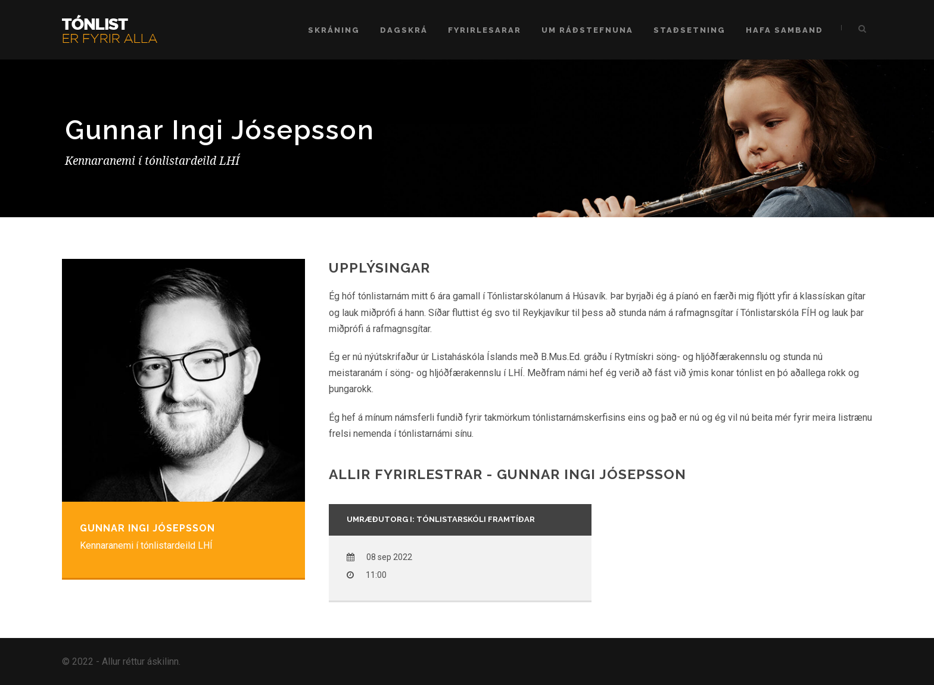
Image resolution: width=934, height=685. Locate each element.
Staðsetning (689, 30)
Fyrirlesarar (484, 30)
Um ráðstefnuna (587, 30)
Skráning (334, 30)
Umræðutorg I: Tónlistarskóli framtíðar (441, 519)
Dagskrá (404, 30)
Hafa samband (784, 30)
